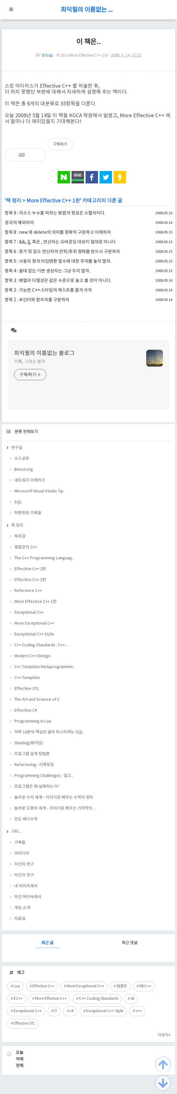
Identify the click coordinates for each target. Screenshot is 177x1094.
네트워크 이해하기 (29, 480)
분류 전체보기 (26, 432)
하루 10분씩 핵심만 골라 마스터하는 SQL (48, 732)
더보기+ (164, 1035)
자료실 (20, 918)
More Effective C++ (51, 999)
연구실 (16, 447)
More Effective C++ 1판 (53, 201)
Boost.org (23, 469)
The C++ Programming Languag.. (44, 558)
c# (72, 1011)
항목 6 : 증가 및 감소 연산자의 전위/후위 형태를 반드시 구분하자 (62, 251)
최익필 (47, 55)
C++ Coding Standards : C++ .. (41, 645)
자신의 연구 (24, 864)
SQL (18, 502)
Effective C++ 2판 (30, 569)
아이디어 (21, 853)
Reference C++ (28, 591)
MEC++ (145, 986)
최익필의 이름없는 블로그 (89, 10)
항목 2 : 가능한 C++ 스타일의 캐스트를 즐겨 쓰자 (48, 290)
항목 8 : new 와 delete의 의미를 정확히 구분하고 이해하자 (58, 232)
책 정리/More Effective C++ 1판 (82, 55)
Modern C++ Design (32, 656)
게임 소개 (22, 908)
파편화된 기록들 (27, 513)
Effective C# (25, 710)
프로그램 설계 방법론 (32, 754)
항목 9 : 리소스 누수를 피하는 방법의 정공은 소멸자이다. (55, 213)
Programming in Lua (32, 721)
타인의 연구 (24, 875)
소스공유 (21, 458)
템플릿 (122, 986)
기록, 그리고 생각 (29, 361)
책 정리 (13, 201)
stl (132, 999)
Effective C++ (43, 986)
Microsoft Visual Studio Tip (38, 491)
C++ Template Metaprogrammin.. (44, 667)
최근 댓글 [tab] (129, 943)
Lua (17, 986)
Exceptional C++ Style (34, 634)
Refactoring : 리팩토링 (34, 765)
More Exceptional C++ (34, 623)
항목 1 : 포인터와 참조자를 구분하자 (37, 300)
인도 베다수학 (26, 819)
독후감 (20, 536)
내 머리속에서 (26, 886)
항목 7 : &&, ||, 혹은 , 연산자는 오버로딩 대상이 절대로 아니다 (60, 242)
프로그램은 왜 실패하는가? (36, 786)
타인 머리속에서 (27, 897)
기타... (16, 831)
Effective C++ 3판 (30, 580)
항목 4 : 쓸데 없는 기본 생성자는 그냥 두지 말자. (47, 271)
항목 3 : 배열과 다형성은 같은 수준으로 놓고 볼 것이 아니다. (58, 280)
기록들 (20, 842)
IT (55, 1011)
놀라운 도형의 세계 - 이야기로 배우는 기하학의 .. (54, 808)
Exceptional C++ (29, 612)
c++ (139, 1011)
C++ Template (27, 678)
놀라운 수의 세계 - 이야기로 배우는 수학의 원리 (53, 797)
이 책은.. (88, 42)
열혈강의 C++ (25, 547)
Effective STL (26, 688)
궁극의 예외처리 (19, 222)
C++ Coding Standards (98, 999)
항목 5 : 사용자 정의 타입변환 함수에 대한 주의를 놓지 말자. (58, 261)
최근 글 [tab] (47, 943)
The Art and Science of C (37, 699)
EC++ (18, 999)
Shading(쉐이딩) (28, 743)
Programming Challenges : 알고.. (43, 775)
